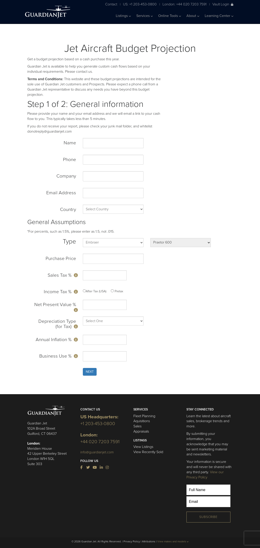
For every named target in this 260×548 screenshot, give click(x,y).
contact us (84, 71)
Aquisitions (141, 421)
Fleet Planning (144, 416)
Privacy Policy (131, 541)
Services (144, 16)
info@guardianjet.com (97, 452)
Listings (123, 16)
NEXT (90, 372)
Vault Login (222, 4)
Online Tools (169, 16)
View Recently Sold (148, 452)
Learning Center (219, 16)
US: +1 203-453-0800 (140, 4)
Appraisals (141, 431)
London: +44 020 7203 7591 (184, 4)
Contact (111, 4)
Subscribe (208, 517)
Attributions (148, 541)
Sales (137, 426)
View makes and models (173, 541)
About (192, 16)
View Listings (143, 447)
